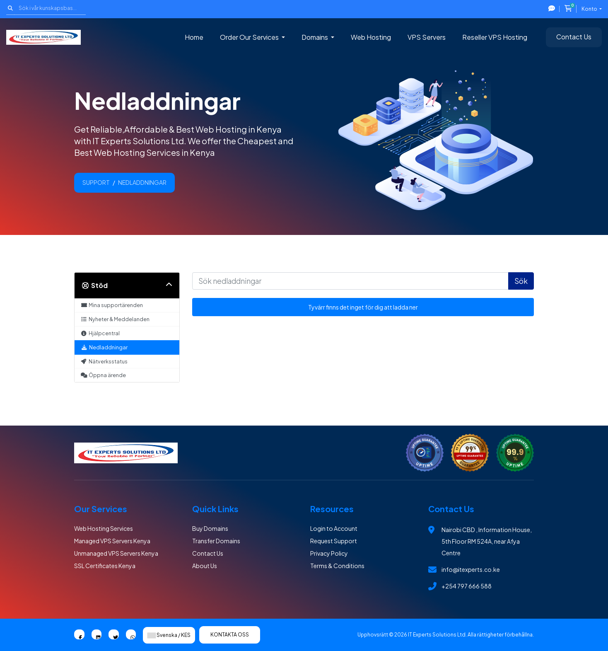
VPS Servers (427, 37)
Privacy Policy (329, 553)
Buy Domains (210, 528)
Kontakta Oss (229, 635)
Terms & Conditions (337, 565)
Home (194, 37)
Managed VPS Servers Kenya (112, 541)
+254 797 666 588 (467, 586)
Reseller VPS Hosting (494, 37)
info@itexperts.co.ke (471, 569)
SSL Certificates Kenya (104, 565)
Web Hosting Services (103, 528)
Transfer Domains (216, 541)
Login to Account (333, 528)
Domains (315, 37)
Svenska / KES (169, 635)
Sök (521, 281)
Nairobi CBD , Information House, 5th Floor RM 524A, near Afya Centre (487, 541)
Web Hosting (371, 37)
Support (96, 182)
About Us (204, 565)
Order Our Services (250, 37)
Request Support (333, 541)
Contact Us (573, 36)
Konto (589, 9)
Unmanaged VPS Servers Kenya (116, 553)
